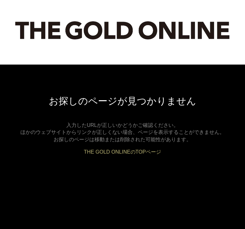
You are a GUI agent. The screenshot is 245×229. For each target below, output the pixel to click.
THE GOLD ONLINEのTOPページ (122, 152)
